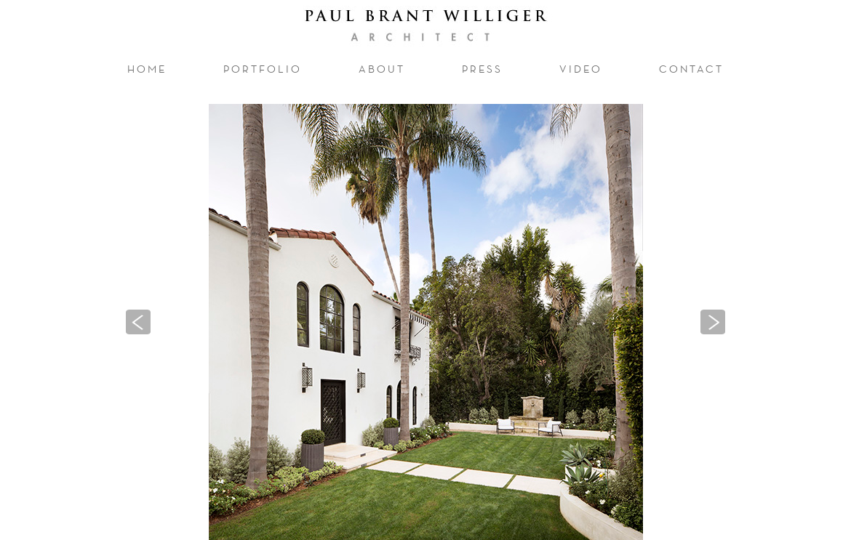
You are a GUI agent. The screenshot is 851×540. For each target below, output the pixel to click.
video (580, 69)
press (482, 69)
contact (691, 69)
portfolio (268, 68)
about (382, 69)
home (147, 69)
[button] (138, 322)
